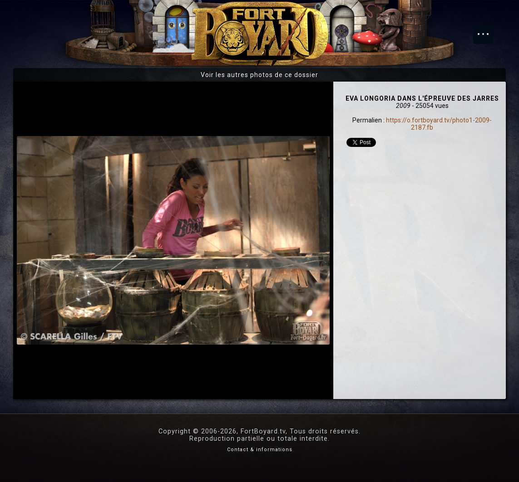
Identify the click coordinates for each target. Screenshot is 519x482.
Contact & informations (259, 450)
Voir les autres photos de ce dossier (259, 74)
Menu (487, 29)
